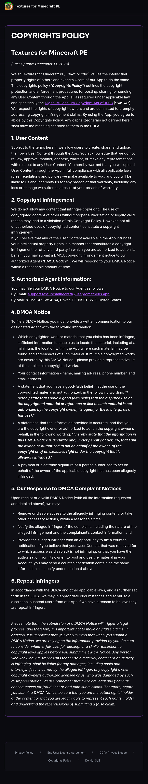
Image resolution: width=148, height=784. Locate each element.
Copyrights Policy (59, 760)
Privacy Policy (24, 752)
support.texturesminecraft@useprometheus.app (69, 294)
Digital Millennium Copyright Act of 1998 (79, 103)
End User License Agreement (66, 752)
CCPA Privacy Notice (113, 752)
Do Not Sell (92, 760)
